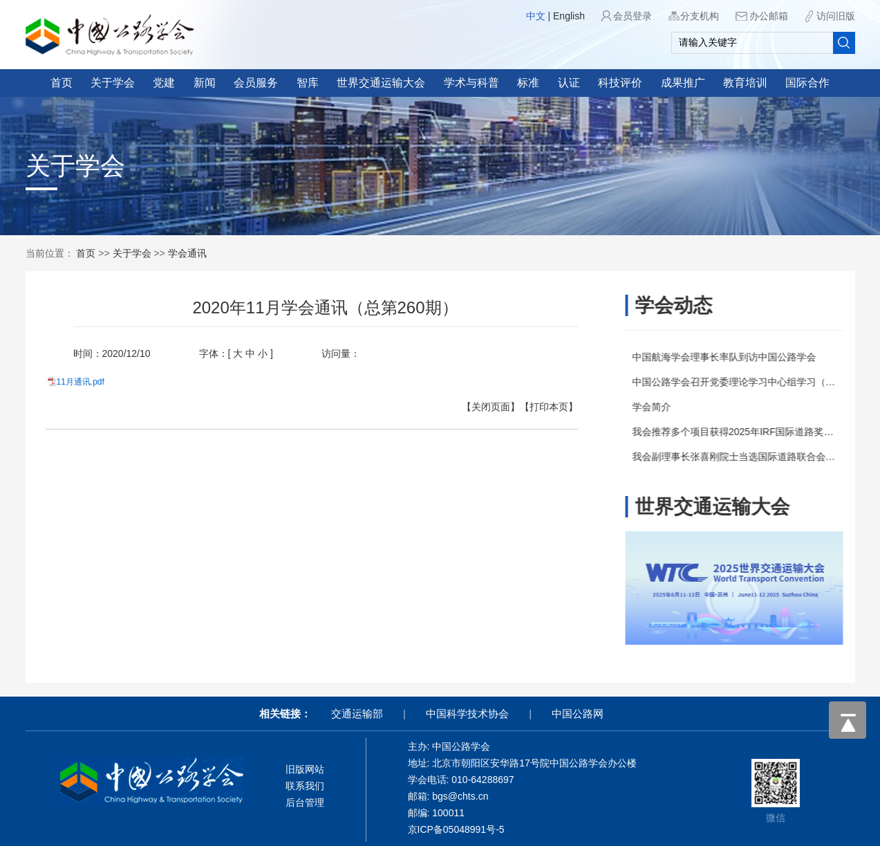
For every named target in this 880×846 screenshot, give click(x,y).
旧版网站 (304, 769)
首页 (61, 83)
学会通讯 (187, 253)
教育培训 (745, 83)
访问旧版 (835, 15)
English (569, 15)
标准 (528, 83)
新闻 (205, 83)
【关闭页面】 (479, 406)
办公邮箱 (768, 15)
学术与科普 (471, 83)
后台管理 (304, 802)
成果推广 (683, 83)
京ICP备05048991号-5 (456, 829)
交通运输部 (357, 713)
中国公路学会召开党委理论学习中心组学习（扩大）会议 (758, 381)
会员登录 (632, 15)
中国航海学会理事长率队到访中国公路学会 (729, 356)
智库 (308, 83)
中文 (535, 15)
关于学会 (113, 83)
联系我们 (304, 785)
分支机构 (699, 15)
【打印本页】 (537, 406)
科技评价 (620, 83)
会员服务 (256, 83)
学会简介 (656, 406)
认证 (569, 83)
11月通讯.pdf (69, 382)
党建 (164, 83)
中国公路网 (577, 713)
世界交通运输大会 (381, 83)
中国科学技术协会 (467, 713)
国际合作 (807, 83)
